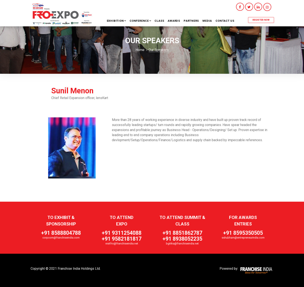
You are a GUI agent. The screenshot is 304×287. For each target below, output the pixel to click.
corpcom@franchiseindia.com (61, 237)
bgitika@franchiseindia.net (182, 243)
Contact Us (225, 20)
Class (159, 20)
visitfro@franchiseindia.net (121, 243)
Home (140, 50)
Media (207, 20)
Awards (174, 20)
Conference (140, 20)
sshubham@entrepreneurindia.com (243, 237)
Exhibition (116, 20)
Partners (191, 20)
